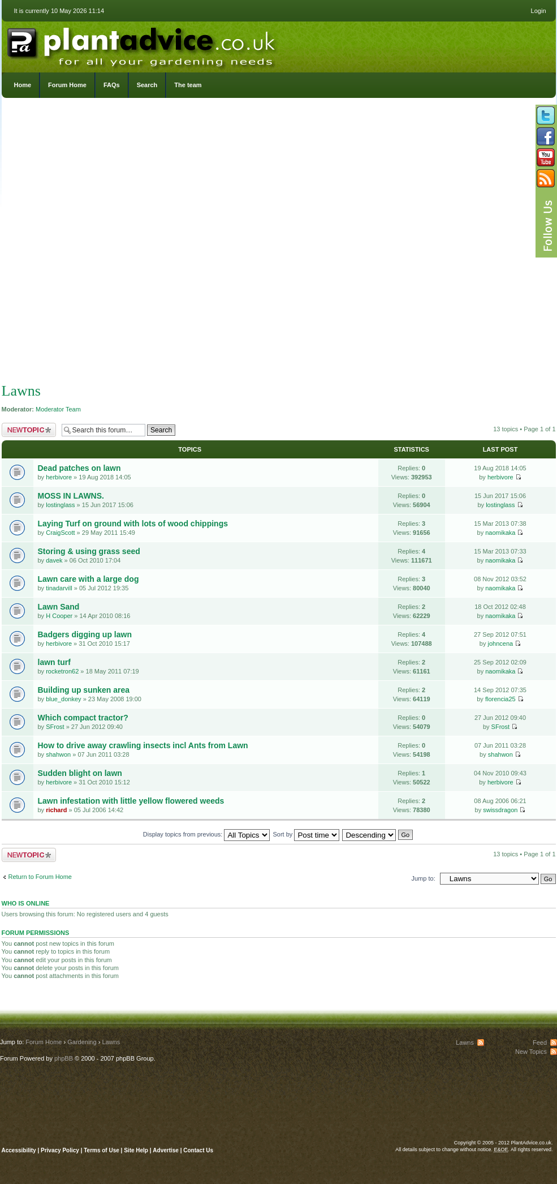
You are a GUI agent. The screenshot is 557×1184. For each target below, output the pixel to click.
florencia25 (500, 699)
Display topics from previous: (206, 834)
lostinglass (60, 504)
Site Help (136, 1150)
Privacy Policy (61, 1150)
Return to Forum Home (40, 876)
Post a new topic (29, 430)
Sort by (306, 834)
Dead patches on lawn (79, 468)
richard (56, 810)
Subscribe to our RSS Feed (546, 178)
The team (187, 84)
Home (23, 84)
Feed (540, 1042)
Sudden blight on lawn (80, 773)
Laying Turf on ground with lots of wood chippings (133, 523)
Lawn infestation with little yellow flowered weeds (131, 800)
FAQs (111, 84)
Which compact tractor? (83, 717)
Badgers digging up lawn (85, 634)
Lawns (21, 391)
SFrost (55, 726)
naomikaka (500, 532)
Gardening (81, 1042)
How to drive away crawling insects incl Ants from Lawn (143, 745)
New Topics (531, 1051)
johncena (500, 643)
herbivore (59, 477)
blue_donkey (63, 699)
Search (147, 84)
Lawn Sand (59, 606)
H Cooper (59, 615)
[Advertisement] (137, 243)
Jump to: (423, 878)
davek (54, 560)
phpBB (63, 1058)
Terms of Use (101, 1150)
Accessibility (19, 1150)
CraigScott (60, 532)
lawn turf (54, 662)
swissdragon (500, 810)
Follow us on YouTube (546, 157)
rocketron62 (62, 671)
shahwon (58, 754)
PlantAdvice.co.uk (142, 44)
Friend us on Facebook (546, 136)
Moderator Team (58, 409)
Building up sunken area (84, 689)
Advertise (166, 1150)
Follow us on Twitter (546, 115)
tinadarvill (59, 588)
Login (538, 10)
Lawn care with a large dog (88, 579)
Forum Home (67, 84)
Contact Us (198, 1150)
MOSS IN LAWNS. (71, 495)
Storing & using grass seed (89, 551)
